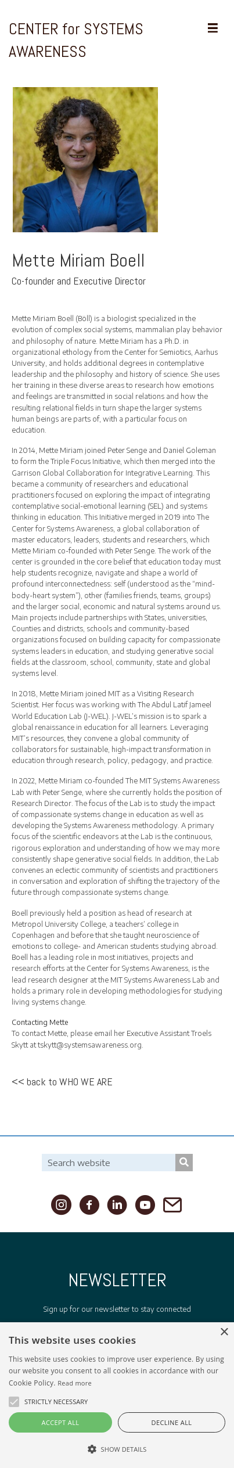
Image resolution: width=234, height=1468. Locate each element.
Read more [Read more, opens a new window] (74, 1383)
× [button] (223, 1332)
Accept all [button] (61, 1422)
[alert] (117, 1395)
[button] (14, 1401)
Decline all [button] (172, 1422)
